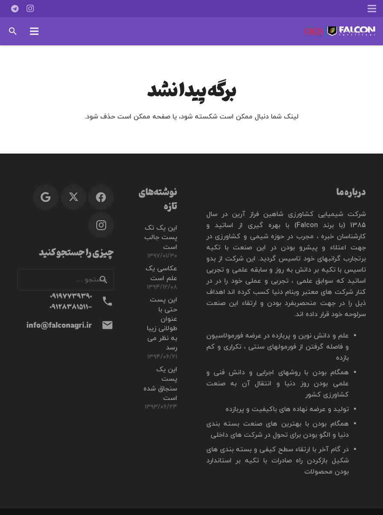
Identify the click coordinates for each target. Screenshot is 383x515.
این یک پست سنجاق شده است (160, 384)
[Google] (46, 197)
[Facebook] (101, 197)
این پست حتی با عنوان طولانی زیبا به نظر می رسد (162, 323)
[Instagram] (30, 8)
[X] (73, 197)
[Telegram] (14, 8)
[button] (34, 31)
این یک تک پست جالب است (160, 237)
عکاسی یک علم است (161, 273)
